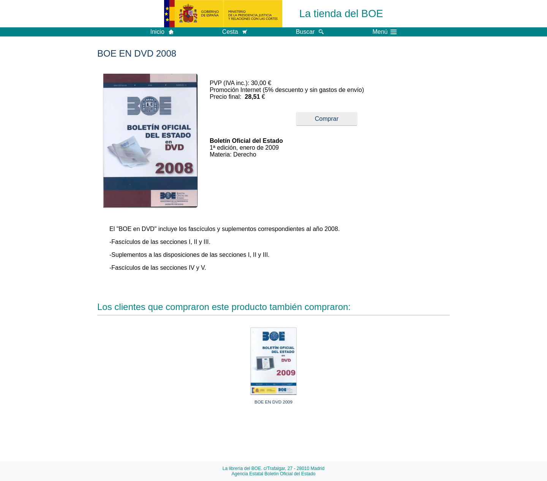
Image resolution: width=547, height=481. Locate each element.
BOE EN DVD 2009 (273, 402)
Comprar (326, 119)
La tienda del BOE (341, 13)
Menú (384, 32)
